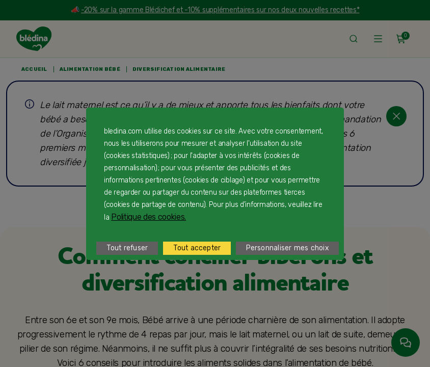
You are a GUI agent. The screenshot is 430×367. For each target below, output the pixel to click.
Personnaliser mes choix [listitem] (287, 248)
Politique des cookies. (148, 217)
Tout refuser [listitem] (127, 248)
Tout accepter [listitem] (197, 248)
